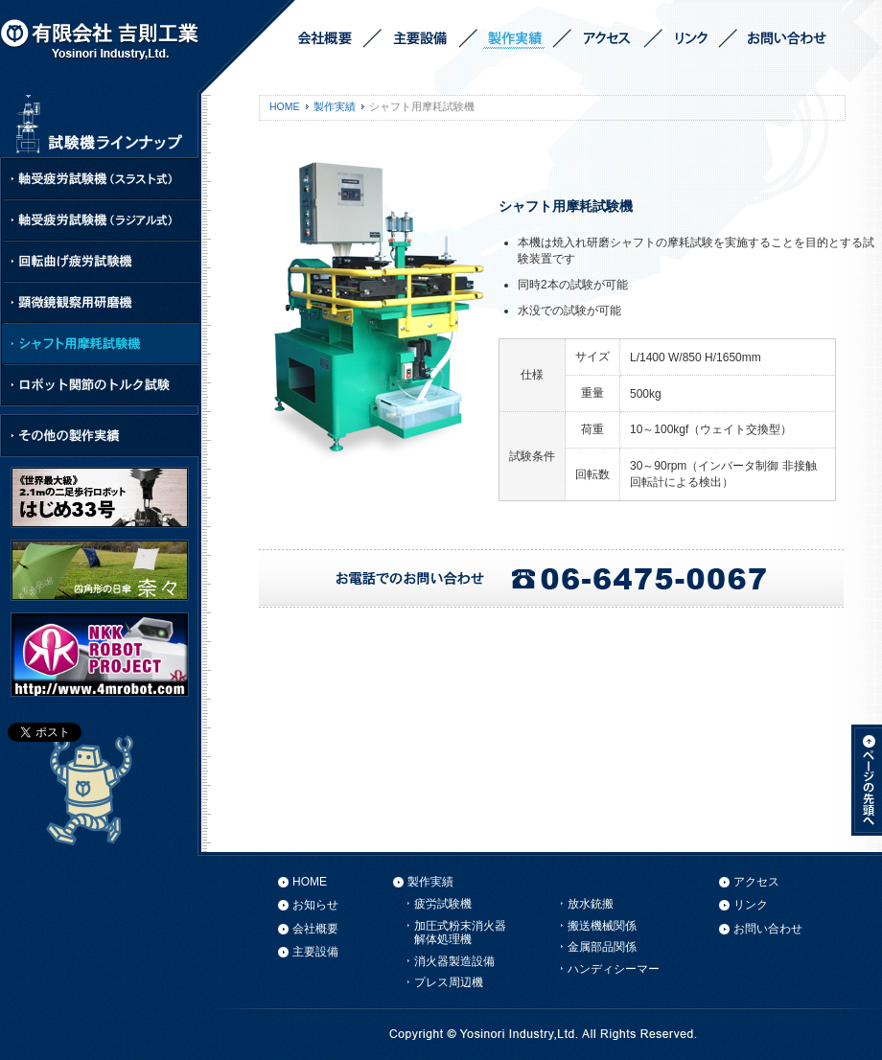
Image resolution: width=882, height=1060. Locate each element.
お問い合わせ (767, 928)
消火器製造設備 (454, 961)
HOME (284, 106)
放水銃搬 (591, 903)
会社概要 (315, 928)
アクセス (756, 881)
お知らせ (315, 904)
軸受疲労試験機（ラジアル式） (100, 221)
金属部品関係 (602, 947)
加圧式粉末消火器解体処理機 (460, 932)
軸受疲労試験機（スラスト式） (100, 179)
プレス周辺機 (448, 982)
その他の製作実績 (100, 435)
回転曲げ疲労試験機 (100, 262)
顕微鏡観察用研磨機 (100, 303)
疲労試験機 (443, 903)
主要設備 (315, 951)
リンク (750, 904)
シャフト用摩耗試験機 (100, 344)
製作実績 (334, 106)
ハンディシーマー (614, 969)
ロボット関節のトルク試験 (100, 384)
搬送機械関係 (602, 926)
